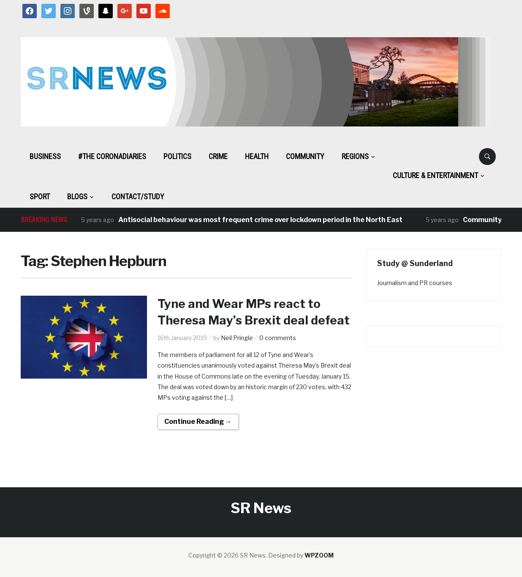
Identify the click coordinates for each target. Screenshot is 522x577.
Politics (177, 156)
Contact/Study (137, 196)
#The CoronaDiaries (112, 156)
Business (45, 156)
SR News (261, 508)
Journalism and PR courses (414, 282)
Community (305, 156)
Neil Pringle (237, 337)
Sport (40, 196)
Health (257, 156)
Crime (218, 156)
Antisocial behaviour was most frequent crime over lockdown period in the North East (260, 220)
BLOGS (77, 196)
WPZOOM (319, 555)
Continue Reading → (198, 422)
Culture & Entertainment (435, 175)
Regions (355, 156)
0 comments (277, 337)
